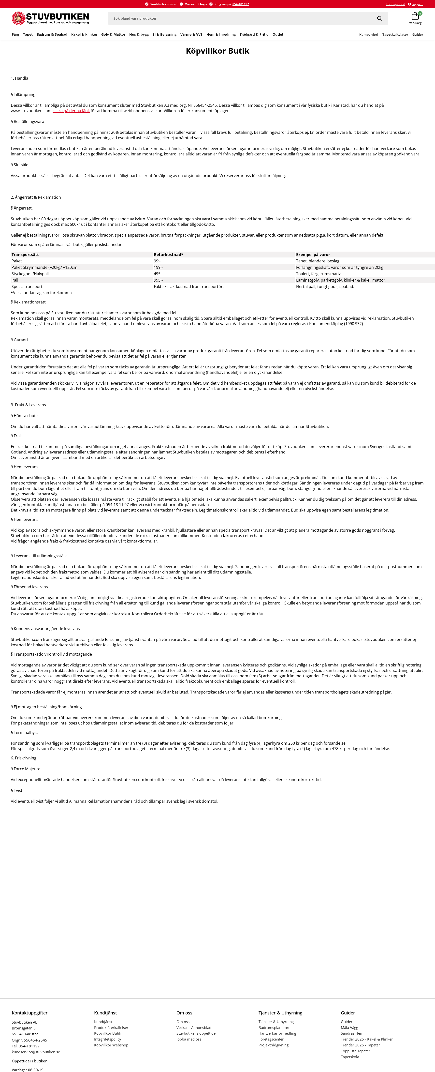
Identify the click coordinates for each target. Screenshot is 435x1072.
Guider (346, 1021)
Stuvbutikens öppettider (196, 1033)
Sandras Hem (352, 1033)
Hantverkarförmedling (277, 1033)
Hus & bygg (139, 34)
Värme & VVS (191, 34)
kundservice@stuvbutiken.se (36, 1051)
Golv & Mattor (113, 34)
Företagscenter (271, 1039)
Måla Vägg (349, 1027)
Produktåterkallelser (111, 1027)
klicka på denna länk (71, 110)
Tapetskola (350, 1056)
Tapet (28, 34)
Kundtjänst (103, 1021)
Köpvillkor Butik (107, 1033)
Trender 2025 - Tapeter (360, 1044)
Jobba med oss (188, 1039)
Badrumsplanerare (274, 1027)
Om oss (182, 1021)
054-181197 (240, 4)
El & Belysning (164, 34)
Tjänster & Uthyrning (276, 1021)
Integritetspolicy (107, 1039)
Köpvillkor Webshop (111, 1044)
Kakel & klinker (84, 34)
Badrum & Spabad (52, 34)
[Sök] (380, 18)
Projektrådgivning (274, 1044)
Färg (15, 34)
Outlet (278, 34)
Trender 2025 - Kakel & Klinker (367, 1039)
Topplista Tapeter (355, 1050)
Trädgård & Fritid (254, 34)
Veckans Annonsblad (193, 1027)
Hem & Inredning (221, 34)
